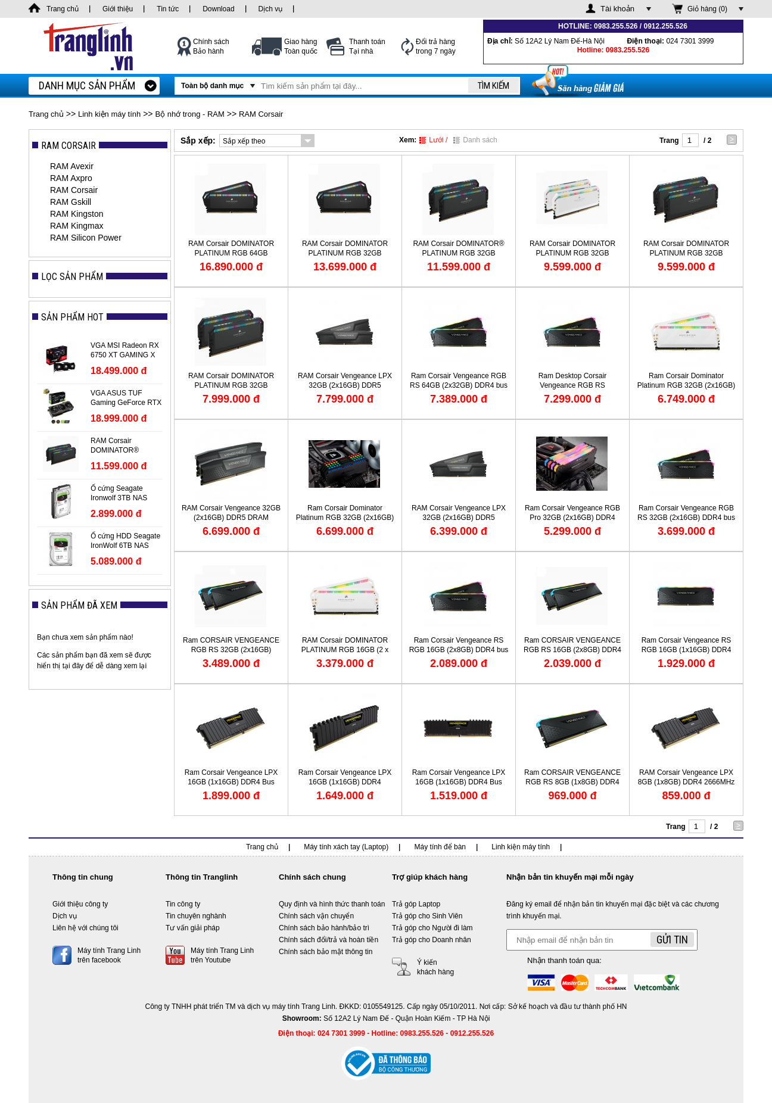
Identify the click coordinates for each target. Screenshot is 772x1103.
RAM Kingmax (76, 225)
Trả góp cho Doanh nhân (431, 940)
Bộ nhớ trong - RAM (189, 114)
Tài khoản (617, 8)
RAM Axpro (71, 178)
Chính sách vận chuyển (316, 916)
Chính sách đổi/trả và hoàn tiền (328, 940)
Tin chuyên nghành (196, 916)
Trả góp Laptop (416, 904)
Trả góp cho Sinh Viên (427, 916)
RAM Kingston (76, 214)
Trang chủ (46, 114)
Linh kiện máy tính (109, 114)
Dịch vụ (64, 916)
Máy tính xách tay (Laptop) (346, 847)
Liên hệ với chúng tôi (85, 928)
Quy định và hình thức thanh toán (332, 904)
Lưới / (433, 140)
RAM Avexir (72, 166)
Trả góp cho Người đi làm (432, 928)
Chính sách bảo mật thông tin (325, 952)
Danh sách (475, 140)
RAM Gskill (70, 202)
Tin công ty (183, 904)
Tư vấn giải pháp (193, 928)
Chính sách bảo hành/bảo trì (324, 928)
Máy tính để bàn (440, 847)
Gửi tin (672, 939)
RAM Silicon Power (86, 237)
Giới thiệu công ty (80, 904)
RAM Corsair (261, 114)
